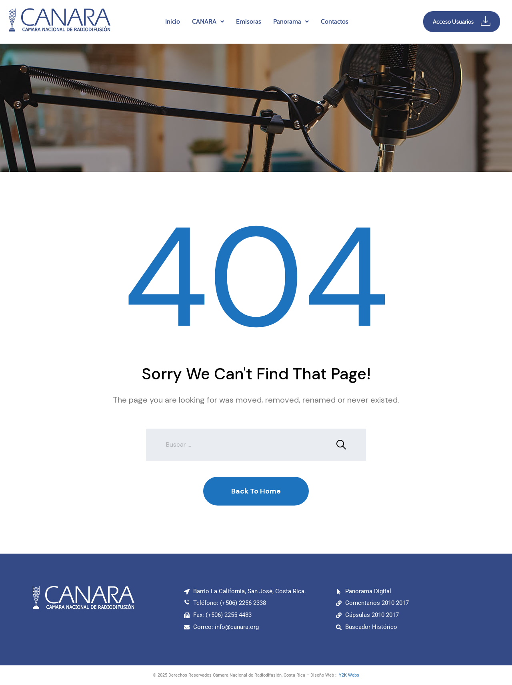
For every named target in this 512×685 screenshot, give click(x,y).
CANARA (208, 21)
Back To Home (256, 491)
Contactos (334, 21)
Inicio (172, 21)
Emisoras (248, 21)
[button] (208, 21)
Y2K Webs (349, 675)
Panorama (291, 21)
